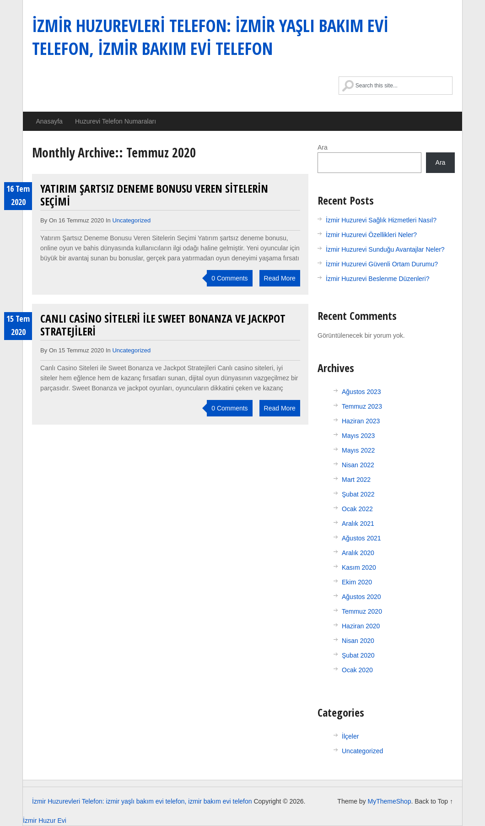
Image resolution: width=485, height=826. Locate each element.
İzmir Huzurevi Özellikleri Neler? (371, 234)
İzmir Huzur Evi (44, 820)
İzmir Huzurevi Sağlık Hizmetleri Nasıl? (381, 220)
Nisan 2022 (358, 465)
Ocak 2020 (357, 670)
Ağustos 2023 (361, 391)
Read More (280, 278)
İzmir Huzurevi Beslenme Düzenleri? (377, 278)
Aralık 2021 (358, 523)
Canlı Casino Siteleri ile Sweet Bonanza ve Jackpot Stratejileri (163, 325)
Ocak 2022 (357, 509)
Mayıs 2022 (358, 450)
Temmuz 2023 (362, 406)
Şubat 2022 (358, 494)
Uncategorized (131, 220)
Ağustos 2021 (361, 538)
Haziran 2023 (361, 421)
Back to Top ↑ (434, 801)
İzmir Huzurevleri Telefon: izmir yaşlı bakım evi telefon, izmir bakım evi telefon (210, 36)
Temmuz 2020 (362, 611)
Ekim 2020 (357, 582)
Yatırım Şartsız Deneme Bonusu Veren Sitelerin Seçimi (154, 195)
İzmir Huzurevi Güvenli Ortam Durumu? (382, 264)
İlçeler (350, 736)
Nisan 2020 (358, 640)
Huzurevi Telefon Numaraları (115, 121)
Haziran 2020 (361, 626)
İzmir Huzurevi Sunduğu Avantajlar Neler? (385, 249)
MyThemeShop (389, 801)
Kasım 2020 (359, 567)
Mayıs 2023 (358, 435)
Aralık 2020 (358, 552)
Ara (323, 147)
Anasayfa (49, 121)
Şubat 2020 (358, 655)
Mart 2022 (356, 479)
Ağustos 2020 (361, 596)
